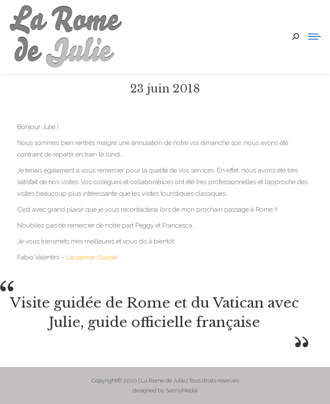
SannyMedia (181, 390)
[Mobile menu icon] (314, 36)
